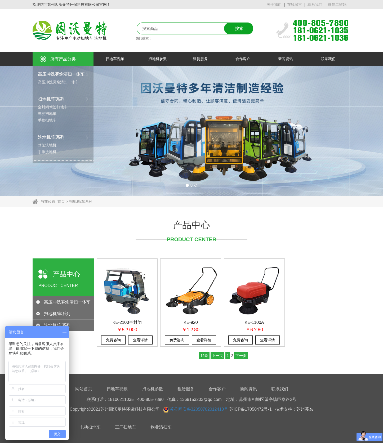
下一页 (241, 355)
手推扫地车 (47, 120)
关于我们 (274, 4)
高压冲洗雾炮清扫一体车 (61, 74)
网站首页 (83, 389)
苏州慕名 (304, 409)
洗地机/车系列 (51, 137)
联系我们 (315, 4)
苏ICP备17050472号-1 (250, 409)
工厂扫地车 (125, 427)
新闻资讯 (248, 389)
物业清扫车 (161, 427)
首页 (61, 201)
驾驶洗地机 (47, 145)
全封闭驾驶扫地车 (53, 107)
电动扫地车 (90, 427)
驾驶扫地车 (47, 113)
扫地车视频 (117, 389)
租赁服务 (185, 389)
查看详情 (140, 340)
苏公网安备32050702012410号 (199, 409)
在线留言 (294, 4)
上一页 (217, 355)
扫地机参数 (152, 389)
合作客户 (217, 389)
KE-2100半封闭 (127, 322)
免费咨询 (113, 340)
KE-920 (191, 322)
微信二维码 (337, 4)
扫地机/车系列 (51, 99)
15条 (204, 355)
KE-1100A (254, 322)
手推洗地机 (47, 152)
